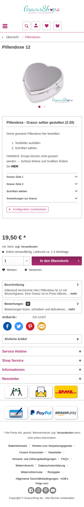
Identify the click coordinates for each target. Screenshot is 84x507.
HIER (14, 166)
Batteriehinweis (17, 445)
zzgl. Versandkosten (26, 246)
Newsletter (55, 452)
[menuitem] (6, 26)
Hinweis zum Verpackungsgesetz (52, 445)
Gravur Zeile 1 (42, 176)
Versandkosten (65, 432)
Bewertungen (13, 303)
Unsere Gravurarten (31, 452)
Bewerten (33, 270)
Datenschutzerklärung (51, 465)
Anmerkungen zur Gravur (42, 198)
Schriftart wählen (42, 191)
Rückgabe (53, 472)
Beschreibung (14, 284)
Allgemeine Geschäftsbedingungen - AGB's (42, 478)
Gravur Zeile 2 (42, 184)
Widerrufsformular (32, 472)
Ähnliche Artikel (15, 339)
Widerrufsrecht (25, 465)
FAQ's (65, 459)
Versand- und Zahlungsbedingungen (34, 459)
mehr (73, 293)
